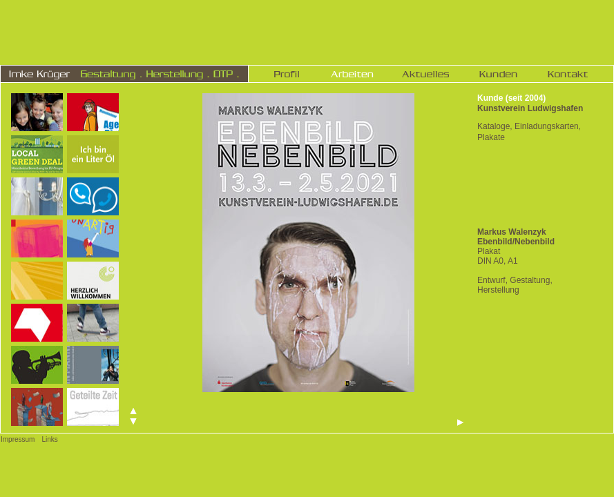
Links (49, 439)
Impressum (18, 439)
